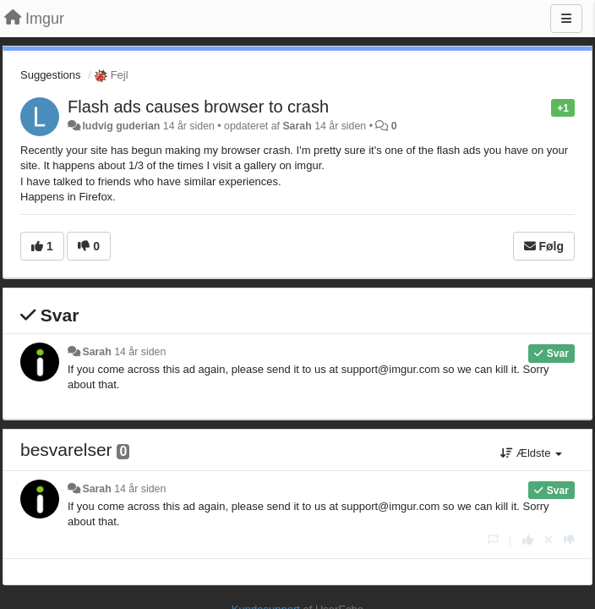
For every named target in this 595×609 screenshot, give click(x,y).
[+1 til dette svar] (527, 540)
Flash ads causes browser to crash (198, 106)
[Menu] (566, 18)
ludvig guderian (121, 126)
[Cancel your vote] (548, 540)
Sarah (296, 126)
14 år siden (140, 352)
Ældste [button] (531, 453)
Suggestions (50, 75)
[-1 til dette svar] (569, 540)
